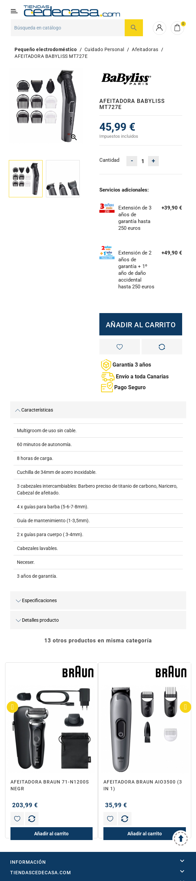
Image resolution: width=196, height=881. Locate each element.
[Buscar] (77, 27)
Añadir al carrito (141, 325)
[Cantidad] (142, 161)
